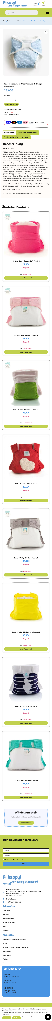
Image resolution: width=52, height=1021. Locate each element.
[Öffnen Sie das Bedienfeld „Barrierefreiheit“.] (48, 1017)
